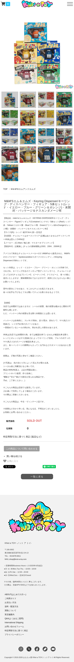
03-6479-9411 (15, 556)
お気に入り (10, 461)
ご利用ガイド (10, 598)
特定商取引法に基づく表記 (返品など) (22, 436)
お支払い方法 (10, 602)
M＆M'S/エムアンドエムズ (23, 189)
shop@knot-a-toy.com (18, 559)
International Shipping (14, 622)
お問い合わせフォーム (14, 626)
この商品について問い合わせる (21, 448)
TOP (5, 189)
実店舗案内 (9, 614)
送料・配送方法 (11, 606)
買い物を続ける (14, 456)
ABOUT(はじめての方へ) (15, 594)
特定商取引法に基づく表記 (16, 630)
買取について (10, 610)
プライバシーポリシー (14, 634)
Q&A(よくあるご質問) (14, 618)
